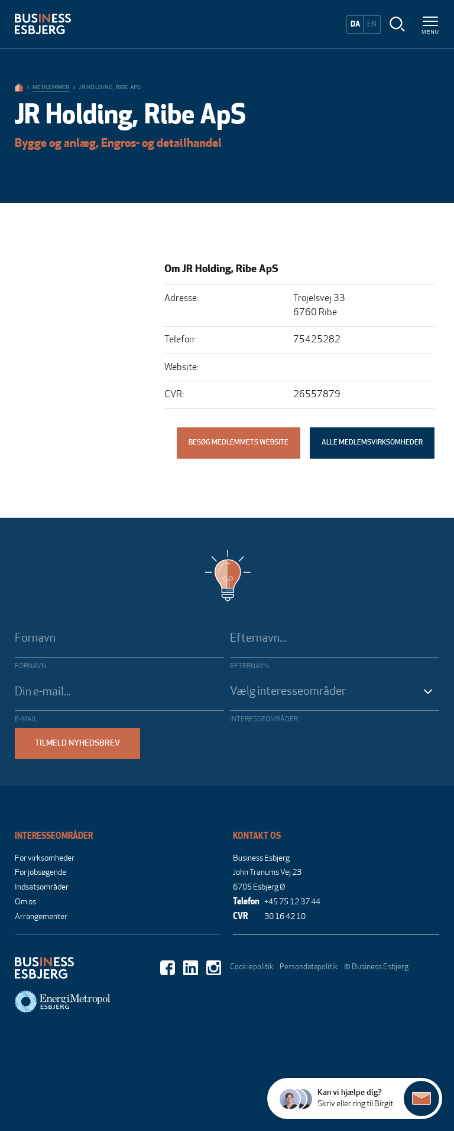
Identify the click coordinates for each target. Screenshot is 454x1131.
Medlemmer (51, 87)
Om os (25, 902)
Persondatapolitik (309, 967)
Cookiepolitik (252, 967)
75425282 (316, 340)
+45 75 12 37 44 (292, 902)
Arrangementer (41, 917)
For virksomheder (44, 858)
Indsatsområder (42, 887)
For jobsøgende (40, 872)
